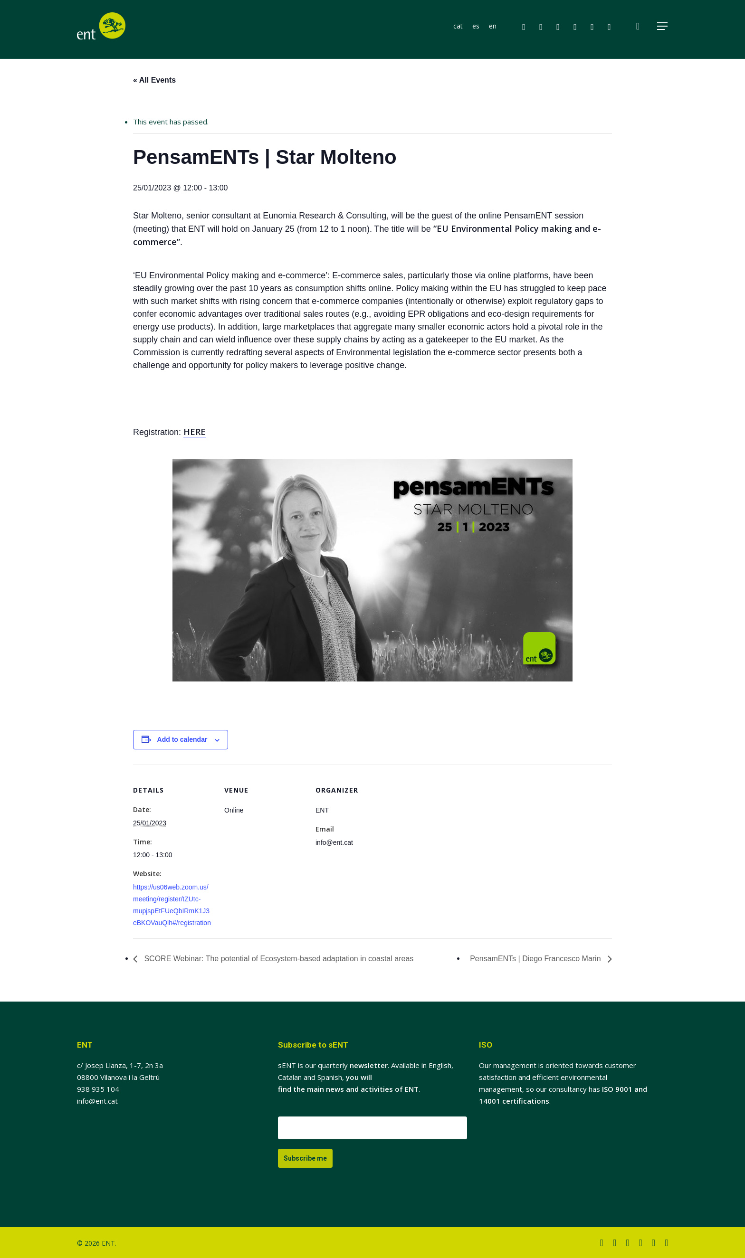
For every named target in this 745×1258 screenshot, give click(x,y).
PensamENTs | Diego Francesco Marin (536, 959)
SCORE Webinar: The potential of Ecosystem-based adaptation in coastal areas (277, 959)
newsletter (369, 1065)
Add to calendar (182, 739)
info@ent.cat (97, 1101)
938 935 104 (98, 1089)
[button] (663, 28)
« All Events (154, 80)
